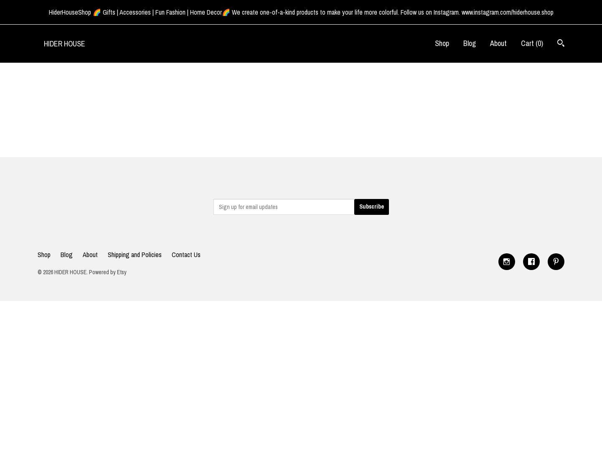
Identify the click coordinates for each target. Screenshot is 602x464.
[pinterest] (556, 261)
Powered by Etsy (108, 272)
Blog (469, 43)
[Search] (560, 44)
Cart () (532, 43)
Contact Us (186, 254)
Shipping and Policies (135, 254)
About (498, 43)
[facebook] (531, 261)
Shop (442, 43)
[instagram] (506, 261)
